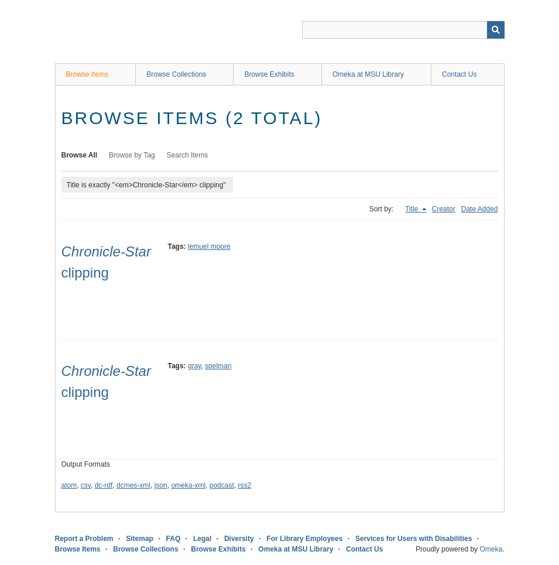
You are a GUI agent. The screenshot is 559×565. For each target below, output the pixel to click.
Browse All (79, 155)
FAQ (173, 539)
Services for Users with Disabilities (413, 539)
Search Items (187, 155)
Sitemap (139, 539)
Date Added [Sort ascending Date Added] (479, 209)
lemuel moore (209, 246)
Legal (202, 539)
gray (194, 366)
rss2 (244, 485)
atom (69, 485)
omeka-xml (188, 485)
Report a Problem (84, 539)
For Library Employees (304, 539)
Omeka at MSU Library (368, 74)
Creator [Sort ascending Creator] (443, 209)
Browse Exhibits (269, 74)
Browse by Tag (132, 155)
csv (86, 485)
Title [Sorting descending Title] (412, 209)
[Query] (403, 30)
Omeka (490, 549)
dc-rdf (104, 485)
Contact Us (459, 74)
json (161, 485)
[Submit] (496, 30)
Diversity (239, 539)
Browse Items (87, 74)
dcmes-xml (133, 485)
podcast (222, 485)
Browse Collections (176, 74)
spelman (218, 366)
